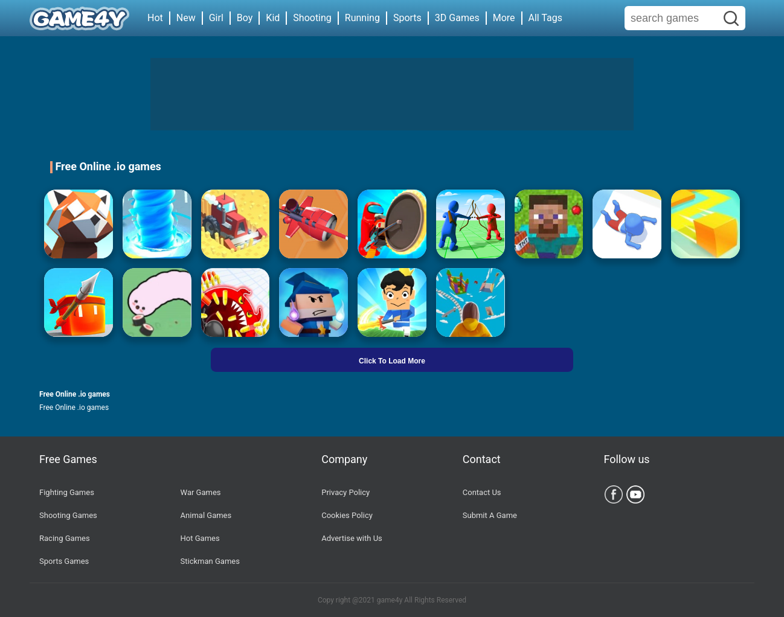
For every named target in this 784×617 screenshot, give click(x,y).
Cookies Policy (347, 515)
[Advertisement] (392, 94)
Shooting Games (68, 515)
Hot (155, 18)
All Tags (545, 18)
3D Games (457, 18)
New (186, 18)
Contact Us (482, 492)
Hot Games (200, 538)
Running (362, 18)
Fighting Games (66, 492)
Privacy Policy (345, 492)
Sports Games (64, 561)
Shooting (312, 18)
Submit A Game (490, 515)
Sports (407, 18)
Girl (216, 18)
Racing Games (64, 538)
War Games (201, 492)
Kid (273, 18)
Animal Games (206, 515)
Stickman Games (210, 561)
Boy (245, 18)
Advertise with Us (351, 538)
